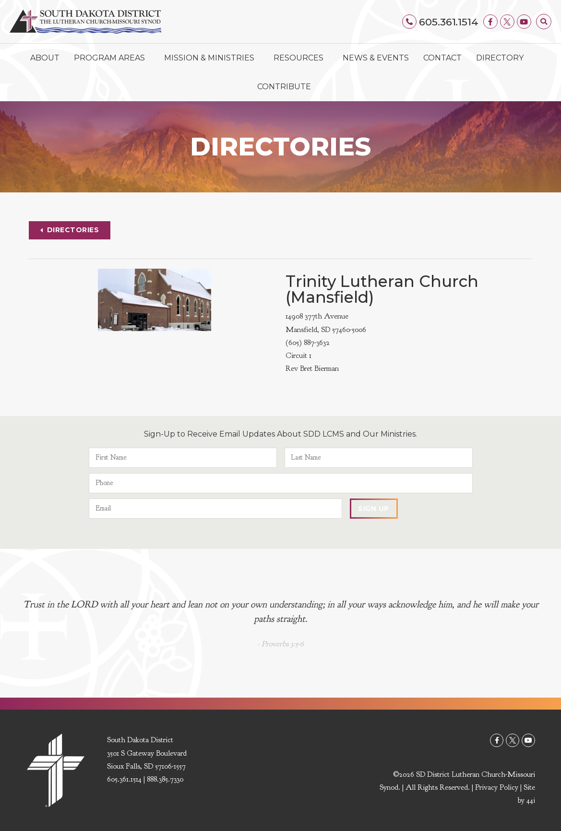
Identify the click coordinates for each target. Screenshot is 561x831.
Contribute (284, 86)
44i (530, 800)
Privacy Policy (496, 787)
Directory (500, 57)
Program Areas (112, 58)
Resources (301, 58)
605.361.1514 (448, 22)
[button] (543, 21)
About (45, 57)
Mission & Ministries (211, 58)
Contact (442, 57)
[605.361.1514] (409, 21)
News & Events (376, 57)
